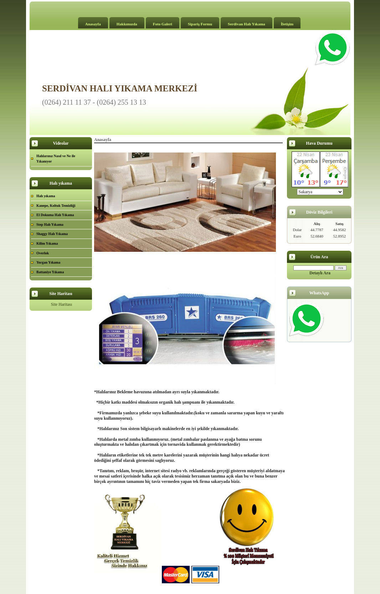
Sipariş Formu (200, 24)
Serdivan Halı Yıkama (246, 24)
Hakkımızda (127, 24)
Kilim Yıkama (47, 243)
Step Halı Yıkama (49, 224)
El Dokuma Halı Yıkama (55, 215)
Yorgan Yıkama (48, 262)
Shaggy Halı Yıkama (52, 234)
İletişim (287, 24)
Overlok (42, 253)
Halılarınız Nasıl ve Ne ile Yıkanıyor (55, 159)
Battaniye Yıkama (50, 272)
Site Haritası (61, 304)
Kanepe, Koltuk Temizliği (55, 206)
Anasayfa (93, 24)
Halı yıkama (45, 196)
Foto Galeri (162, 24)
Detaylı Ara (319, 272)
